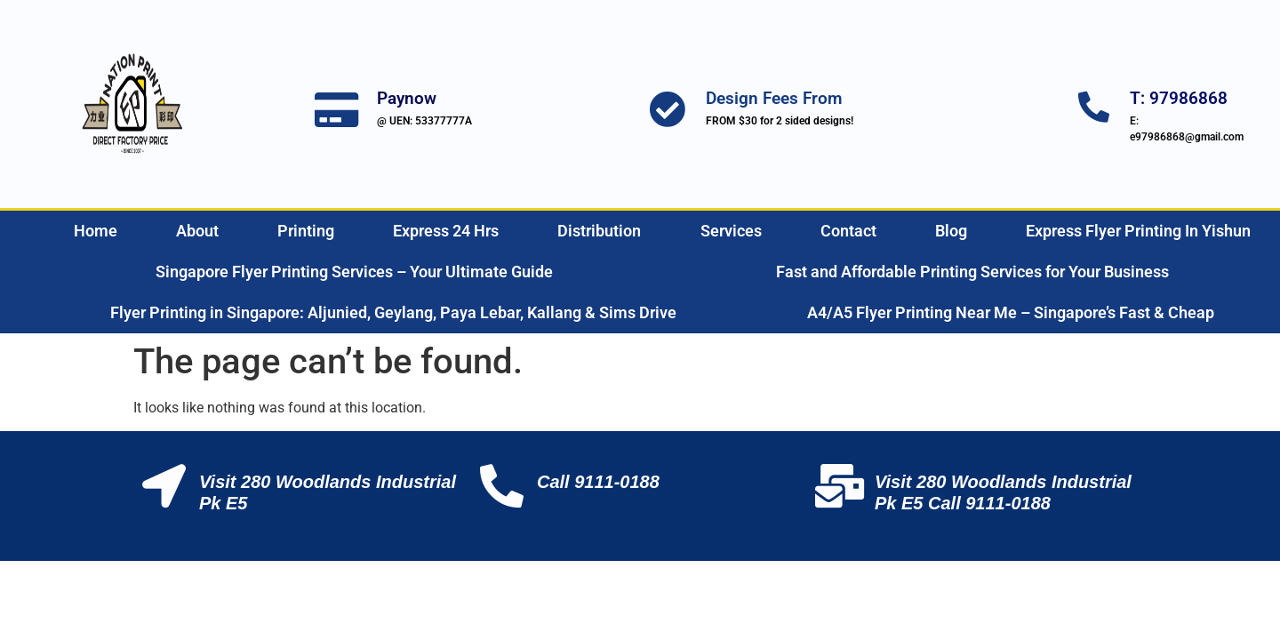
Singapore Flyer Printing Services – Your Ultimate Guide (354, 271)
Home (95, 230)
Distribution (599, 230)
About (197, 230)
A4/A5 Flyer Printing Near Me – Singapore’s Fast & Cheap (1010, 312)
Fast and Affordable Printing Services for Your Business (972, 271)
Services (731, 230)
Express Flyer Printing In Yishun (1138, 230)
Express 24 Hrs (446, 230)
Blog (951, 230)
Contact (848, 230)
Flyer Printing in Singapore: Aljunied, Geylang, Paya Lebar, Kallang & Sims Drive (393, 312)
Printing (305, 230)
